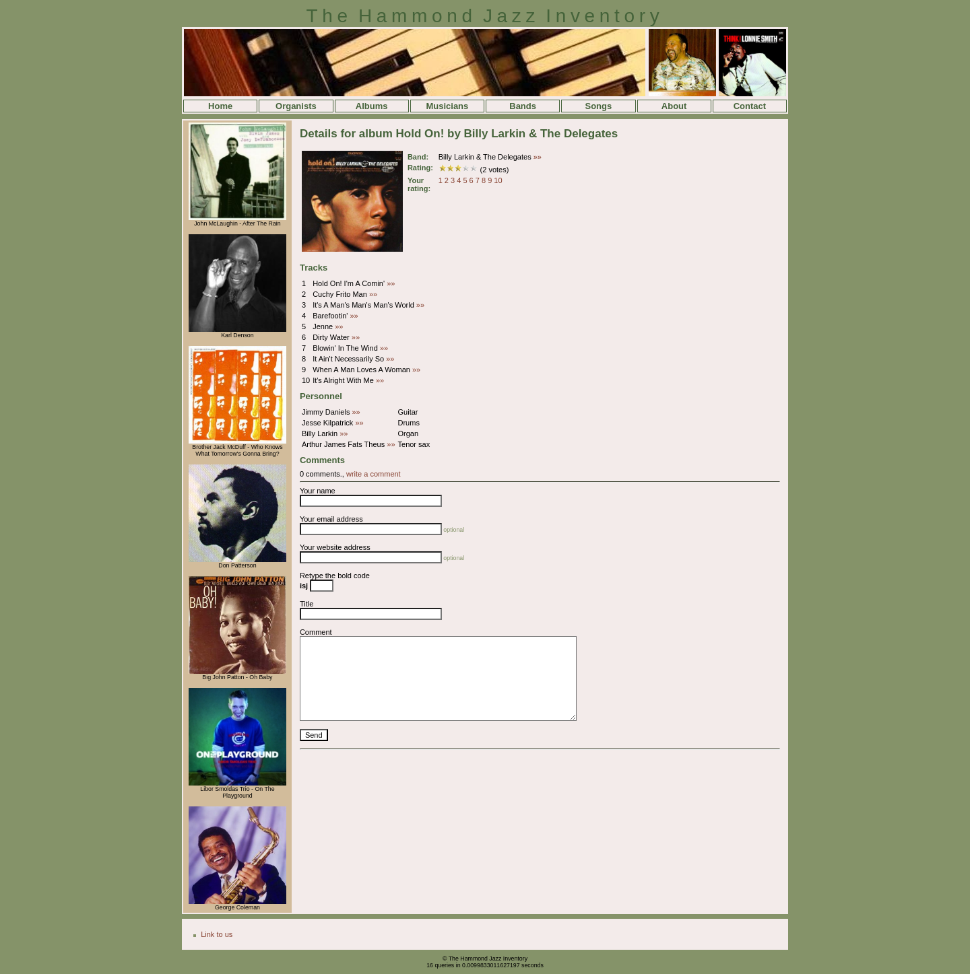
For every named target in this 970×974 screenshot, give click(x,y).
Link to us (216, 934)
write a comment (373, 474)
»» (538, 157)
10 (498, 180)
